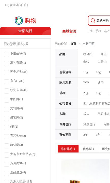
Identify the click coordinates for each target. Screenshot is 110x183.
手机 (98, 31)
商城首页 (69, 31)
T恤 (90, 31)
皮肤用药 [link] (88, 43)
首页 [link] (73, 43)
